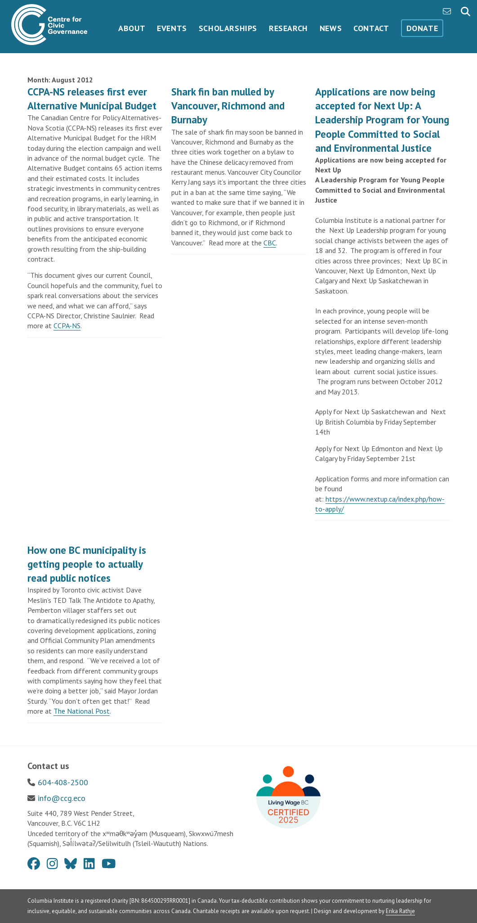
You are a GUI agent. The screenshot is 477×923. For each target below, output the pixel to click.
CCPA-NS (66, 325)
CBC (269, 242)
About (131, 28)
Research (288, 28)
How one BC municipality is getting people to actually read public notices (86, 563)
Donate (422, 28)
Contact (371, 28)
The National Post (81, 710)
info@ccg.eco (61, 798)
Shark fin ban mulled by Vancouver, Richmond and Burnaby (228, 105)
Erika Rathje (400, 911)
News (331, 28)
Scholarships (228, 28)
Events (172, 28)
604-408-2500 (63, 782)
